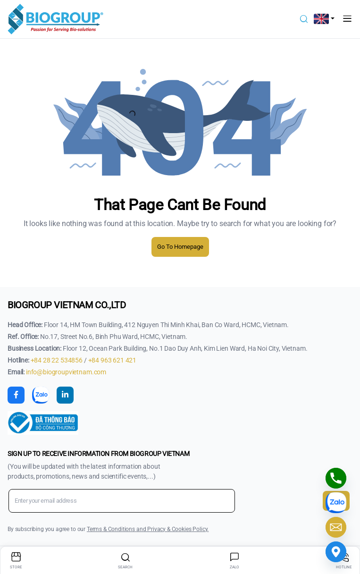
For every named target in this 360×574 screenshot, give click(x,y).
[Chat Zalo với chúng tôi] (336, 502)
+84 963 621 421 (112, 360)
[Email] (336, 527)
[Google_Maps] (336, 551)
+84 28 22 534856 (57, 360)
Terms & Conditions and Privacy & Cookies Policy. (148, 529)
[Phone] (336, 478)
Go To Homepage (180, 246)
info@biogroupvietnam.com (66, 372)
